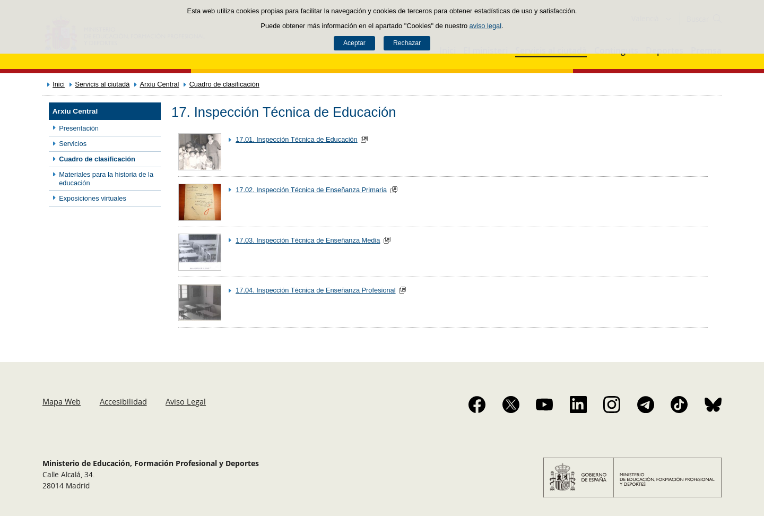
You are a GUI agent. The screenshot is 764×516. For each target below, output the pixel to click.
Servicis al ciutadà (102, 84)
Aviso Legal (186, 401)
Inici (59, 84)
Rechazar (407, 43)
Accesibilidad (123, 401)
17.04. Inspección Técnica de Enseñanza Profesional (315, 290)
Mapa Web (61, 401)
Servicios (72, 144)
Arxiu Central (159, 84)
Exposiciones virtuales (92, 198)
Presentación (79, 128)
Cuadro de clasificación (224, 84)
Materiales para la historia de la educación (106, 178)
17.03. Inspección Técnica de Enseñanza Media (308, 240)
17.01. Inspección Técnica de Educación (297, 139)
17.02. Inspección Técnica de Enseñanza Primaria (311, 190)
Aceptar (354, 43)
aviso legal (485, 26)
